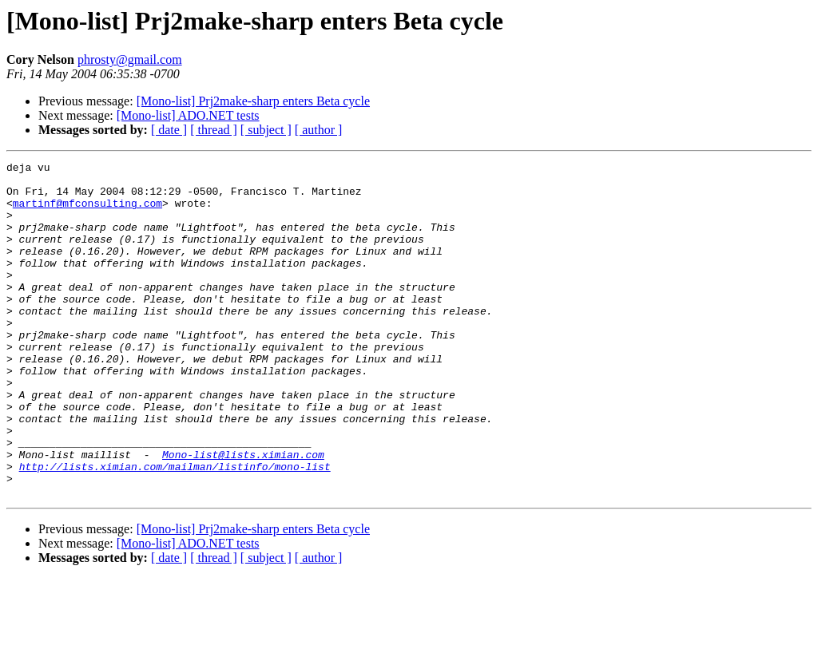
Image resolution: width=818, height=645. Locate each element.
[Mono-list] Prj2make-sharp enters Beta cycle (253, 101)
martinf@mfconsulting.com (87, 212)
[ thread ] (213, 130)
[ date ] (169, 130)
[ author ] (319, 130)
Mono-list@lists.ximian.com (243, 514)
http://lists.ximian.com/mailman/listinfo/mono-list (175, 528)
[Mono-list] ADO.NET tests (188, 115)
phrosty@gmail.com (129, 59)
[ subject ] (266, 130)
